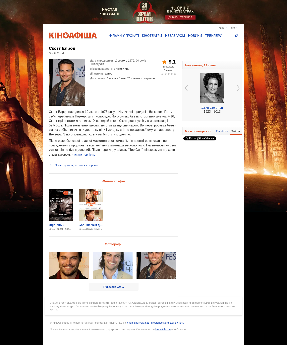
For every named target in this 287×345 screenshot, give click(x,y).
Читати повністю (83, 154)
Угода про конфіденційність (167, 322)
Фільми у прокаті (124, 35)
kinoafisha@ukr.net (138, 322)
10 (174, 74)
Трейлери (213, 35)
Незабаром (175, 35)
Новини (195, 35)
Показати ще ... (113, 286)
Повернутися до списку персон (73, 165)
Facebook (222, 131)
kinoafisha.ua (163, 329)
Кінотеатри (152, 35)
